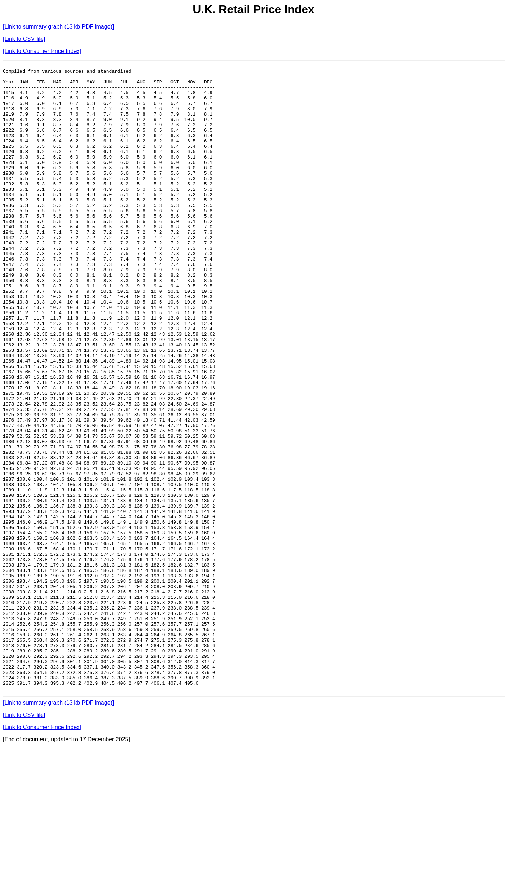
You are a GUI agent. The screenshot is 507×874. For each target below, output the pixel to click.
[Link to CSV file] (24, 39)
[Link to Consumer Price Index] (42, 51)
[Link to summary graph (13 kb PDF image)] (58, 27)
